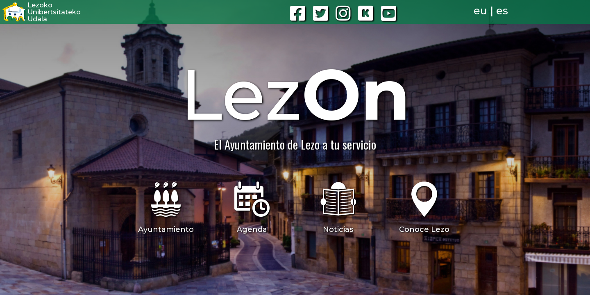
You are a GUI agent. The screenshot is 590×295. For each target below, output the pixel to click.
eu (480, 11)
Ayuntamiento (166, 229)
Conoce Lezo (424, 229)
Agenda (252, 229)
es (502, 11)
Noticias (338, 229)
